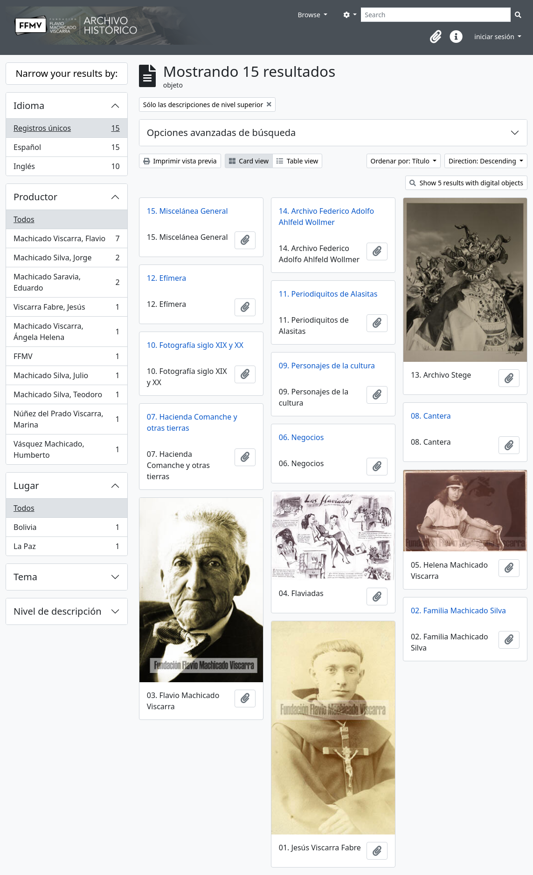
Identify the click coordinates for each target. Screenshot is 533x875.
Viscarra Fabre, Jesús (66, 309)
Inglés (66, 168)
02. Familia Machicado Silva (458, 610)
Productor (35, 196)
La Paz (66, 548)
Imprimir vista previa (180, 160)
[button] (435, 37)
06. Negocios (301, 437)
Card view (249, 160)
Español (66, 149)
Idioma (29, 105)
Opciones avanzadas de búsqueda (221, 132)
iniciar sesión (495, 36)
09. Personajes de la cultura (327, 365)
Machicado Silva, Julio (66, 377)
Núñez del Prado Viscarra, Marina (66, 419)
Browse (310, 14)
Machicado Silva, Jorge (66, 259)
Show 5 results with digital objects (466, 182)
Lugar (26, 485)
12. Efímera (167, 278)
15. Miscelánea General (187, 211)
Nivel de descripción (58, 611)
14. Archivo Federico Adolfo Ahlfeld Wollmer (326, 216)
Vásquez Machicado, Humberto (66, 449)
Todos (24, 219)
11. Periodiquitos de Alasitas (328, 294)
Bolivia (66, 529)
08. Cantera (431, 416)
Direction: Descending (483, 160)
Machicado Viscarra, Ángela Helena (66, 331)
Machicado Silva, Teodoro (66, 396)
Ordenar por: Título (401, 160)
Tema (25, 576)
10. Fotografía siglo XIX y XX (195, 345)
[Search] (435, 14)
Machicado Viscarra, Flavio (66, 240)
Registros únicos (66, 130)
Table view (297, 160)
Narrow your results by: (66, 73)
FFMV (66, 358)
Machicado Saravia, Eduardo (66, 282)
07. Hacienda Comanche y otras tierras (192, 422)
